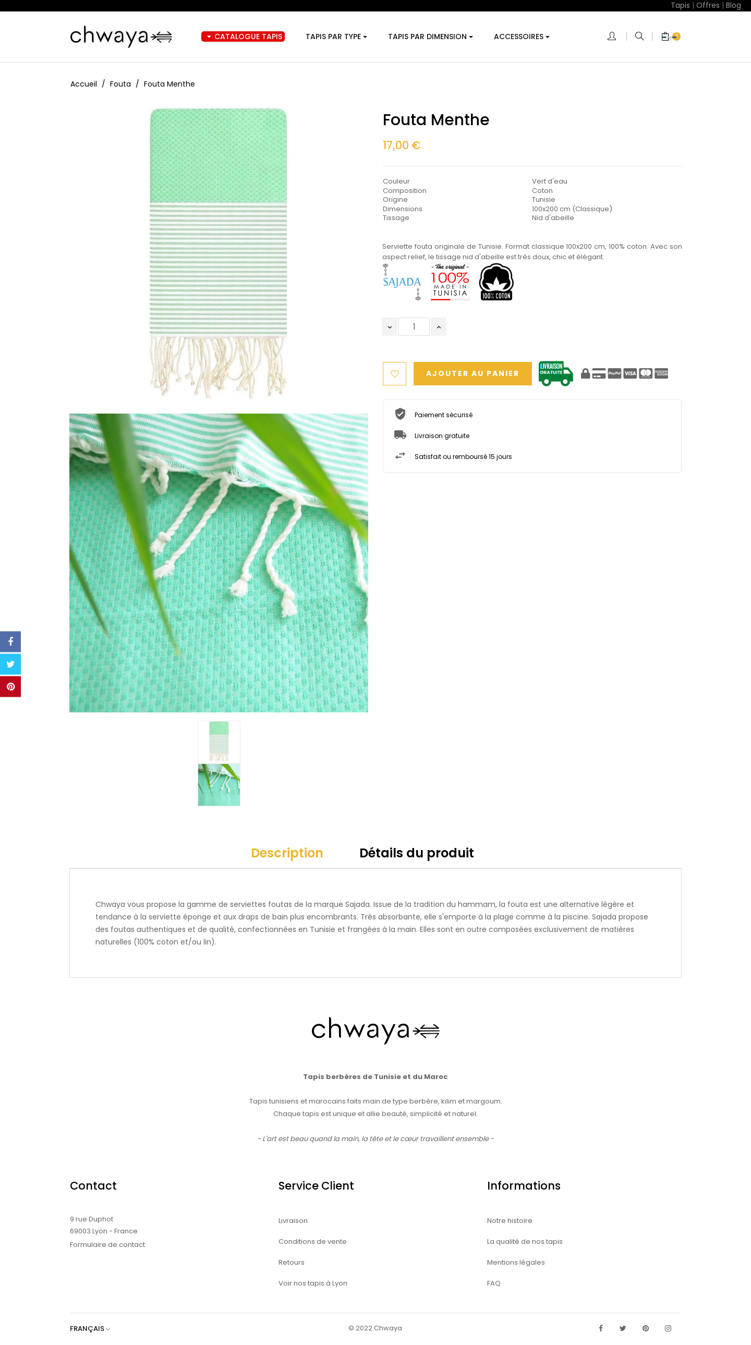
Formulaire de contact (107, 1245)
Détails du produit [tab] (416, 853)
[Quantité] (414, 327)
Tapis (680, 5)
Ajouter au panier (476, 374)
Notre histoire (509, 1221)
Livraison (293, 1221)
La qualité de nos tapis (525, 1241)
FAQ (494, 1283)
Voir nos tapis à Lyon (312, 1283)
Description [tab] (287, 853)
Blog (733, 5)
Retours (291, 1262)
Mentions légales (516, 1262)
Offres (708, 5)
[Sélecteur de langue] (95, 1328)
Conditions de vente (312, 1241)
